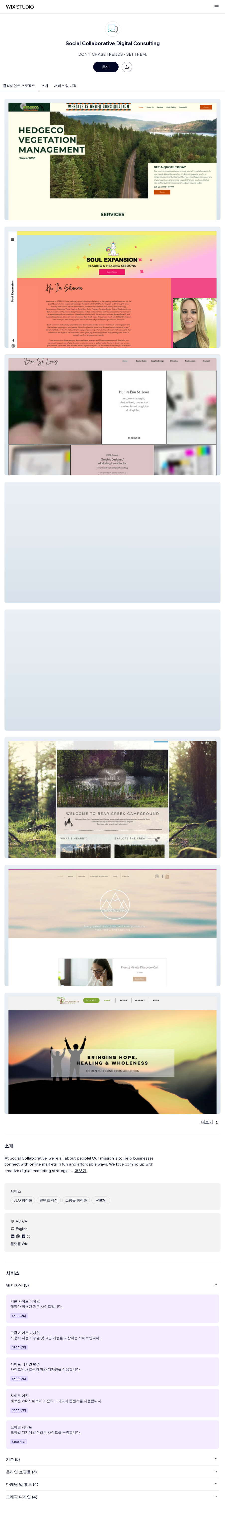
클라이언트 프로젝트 (19, 85)
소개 (44, 85)
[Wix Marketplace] (20, 7)
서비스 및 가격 (65, 85)
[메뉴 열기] (217, 6)
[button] (112, 159)
